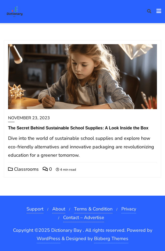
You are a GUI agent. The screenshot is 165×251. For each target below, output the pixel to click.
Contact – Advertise (83, 217)
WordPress (48, 238)
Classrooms (23, 169)
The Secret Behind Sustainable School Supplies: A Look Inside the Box (78, 128)
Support (35, 209)
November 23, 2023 (29, 118)
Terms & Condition (93, 209)
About (58, 209)
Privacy (128, 209)
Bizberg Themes (111, 238)
